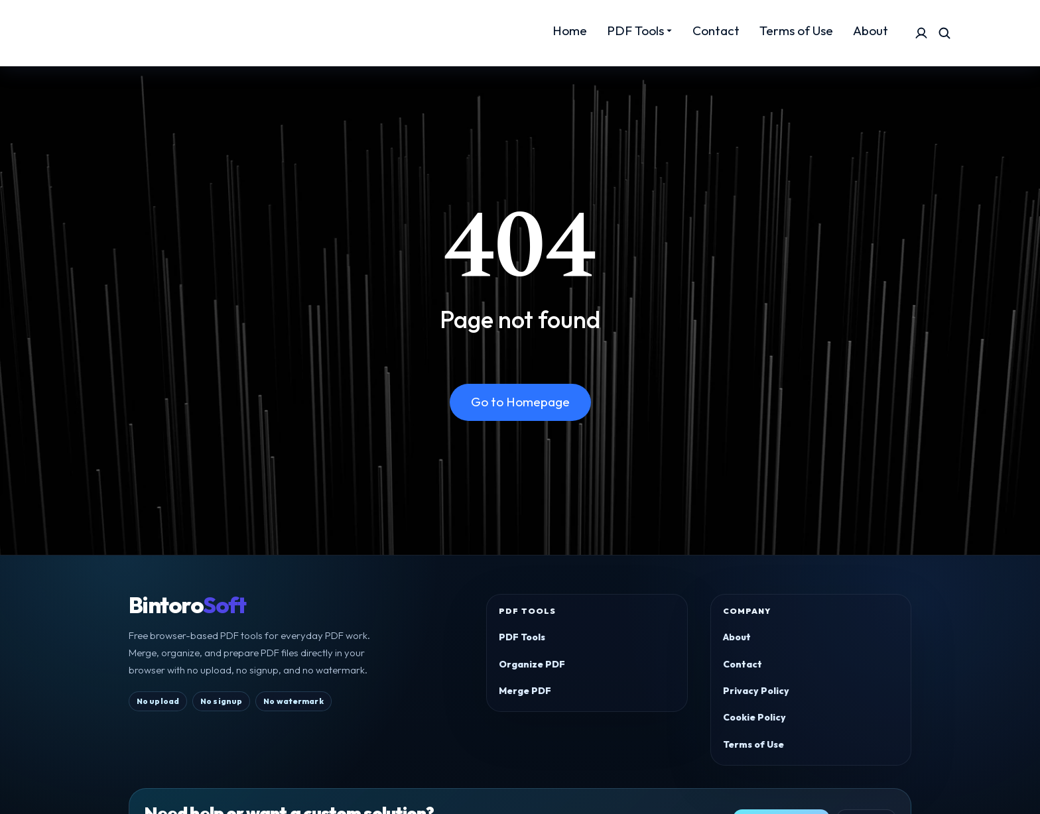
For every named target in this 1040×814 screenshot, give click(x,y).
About (737, 637)
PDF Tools (522, 637)
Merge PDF (525, 691)
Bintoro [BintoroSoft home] (187, 605)
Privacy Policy (756, 691)
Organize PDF (532, 664)
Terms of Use (753, 744)
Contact (742, 664)
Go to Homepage (520, 402)
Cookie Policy (754, 717)
